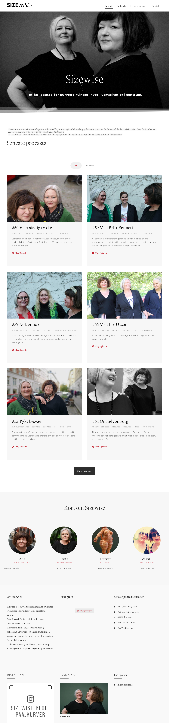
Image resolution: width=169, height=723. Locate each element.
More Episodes (84, 470)
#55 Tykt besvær (27, 421)
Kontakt (156, 5)
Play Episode (19, 252)
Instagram (34, 648)
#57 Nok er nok (26, 324)
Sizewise (29, 233)
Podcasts (121, 5)
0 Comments (62, 233)
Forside (109, 5)
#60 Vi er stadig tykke (32, 227)
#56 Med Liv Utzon (110, 324)
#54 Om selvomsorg (110, 421)
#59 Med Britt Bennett (112, 227)
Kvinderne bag (138, 5)
